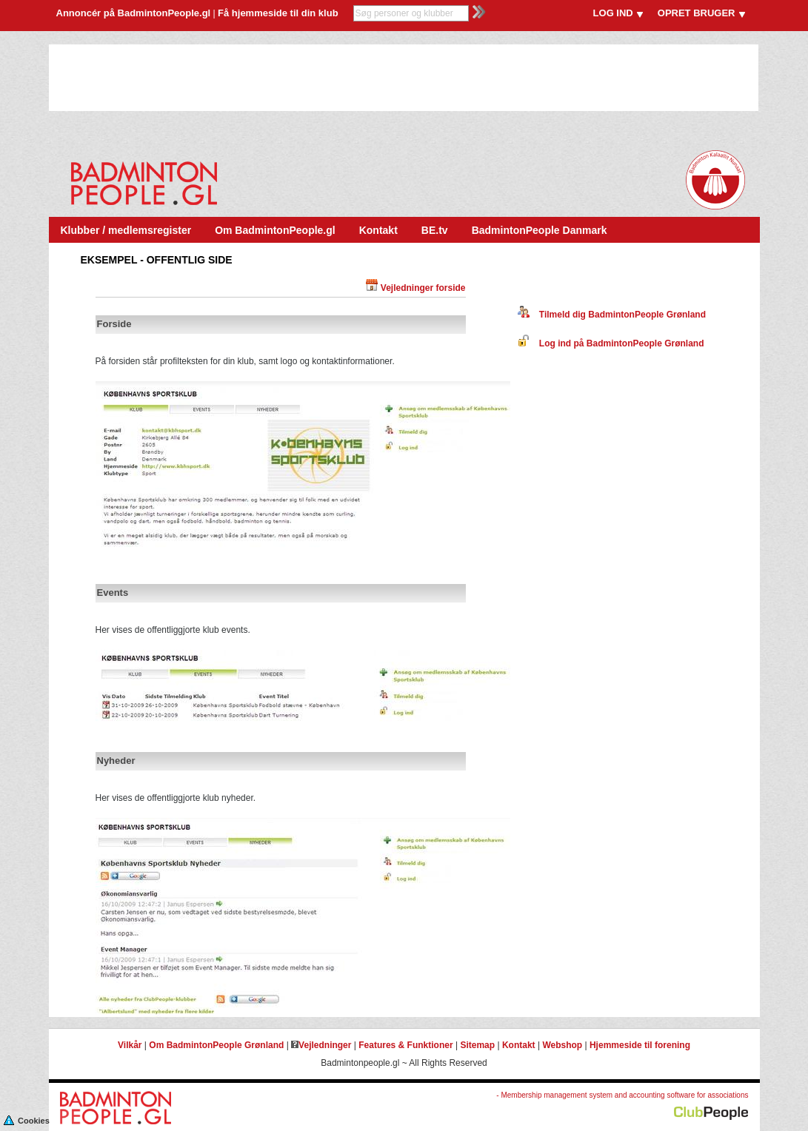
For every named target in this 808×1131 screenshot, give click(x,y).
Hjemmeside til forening (640, 1045)
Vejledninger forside (423, 288)
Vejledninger (321, 1045)
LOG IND (613, 13)
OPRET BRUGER (696, 13)
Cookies (27, 1119)
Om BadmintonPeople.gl (275, 230)
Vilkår (129, 1045)
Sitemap (477, 1045)
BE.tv (434, 230)
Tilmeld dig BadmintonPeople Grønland (612, 314)
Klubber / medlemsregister (126, 230)
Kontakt (378, 230)
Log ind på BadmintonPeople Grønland (611, 343)
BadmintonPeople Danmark (539, 230)
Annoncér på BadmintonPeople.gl (133, 13)
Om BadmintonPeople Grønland (216, 1045)
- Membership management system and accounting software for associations (622, 1095)
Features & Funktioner (405, 1045)
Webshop (562, 1045)
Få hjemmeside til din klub (278, 13)
